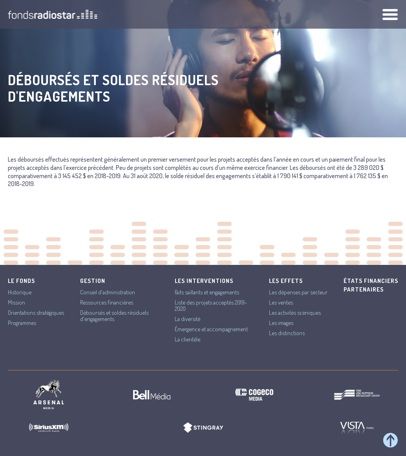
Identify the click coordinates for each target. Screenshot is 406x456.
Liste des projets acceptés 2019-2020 (211, 305)
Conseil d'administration (107, 292)
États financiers (371, 281)
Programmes (22, 322)
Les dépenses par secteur (298, 292)
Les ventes (281, 302)
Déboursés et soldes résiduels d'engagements (114, 316)
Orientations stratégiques (36, 312)
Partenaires (364, 289)
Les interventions (204, 281)
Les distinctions (287, 333)
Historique (19, 292)
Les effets (286, 281)
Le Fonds (21, 281)
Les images (281, 322)
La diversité (187, 319)
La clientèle (187, 339)
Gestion (92, 281)
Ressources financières (106, 302)
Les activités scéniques (295, 312)
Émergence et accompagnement (211, 329)
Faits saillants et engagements (207, 292)
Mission (16, 302)
